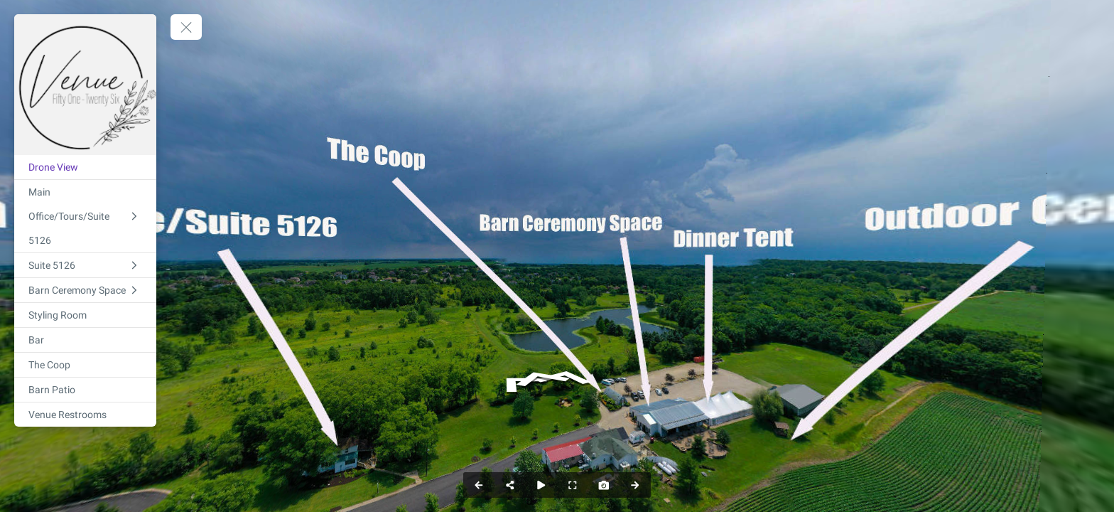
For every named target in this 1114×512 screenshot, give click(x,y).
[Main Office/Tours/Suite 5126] (85, 216)
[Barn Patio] (85, 390)
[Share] (510, 485)
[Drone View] (85, 167)
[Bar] (85, 340)
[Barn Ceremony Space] (85, 290)
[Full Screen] (572, 485)
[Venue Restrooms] (85, 414)
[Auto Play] (541, 485)
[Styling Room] (85, 315)
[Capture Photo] (604, 485)
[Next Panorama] (635, 485)
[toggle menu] (186, 27)
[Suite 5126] (85, 265)
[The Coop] (85, 365)
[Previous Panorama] (478, 485)
